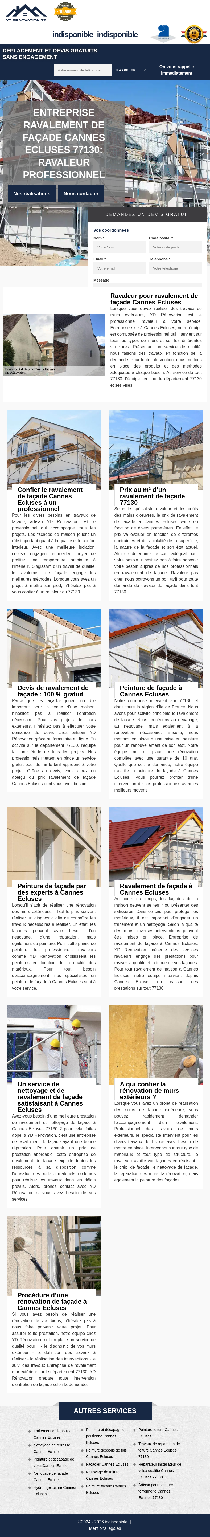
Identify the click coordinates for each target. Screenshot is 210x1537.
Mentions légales (105, 1528)
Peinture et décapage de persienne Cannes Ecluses (106, 1436)
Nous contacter (81, 193)
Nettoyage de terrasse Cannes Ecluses (52, 1448)
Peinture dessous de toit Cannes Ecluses (106, 1453)
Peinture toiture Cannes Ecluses (158, 1433)
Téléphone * (159, 259)
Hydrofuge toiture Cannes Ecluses (55, 1490)
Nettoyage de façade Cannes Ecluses (51, 1476)
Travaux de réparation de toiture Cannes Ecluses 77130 (159, 1450)
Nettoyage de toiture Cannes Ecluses (103, 1475)
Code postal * (161, 238)
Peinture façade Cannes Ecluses (106, 1489)
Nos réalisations (31, 193)
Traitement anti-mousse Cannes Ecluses (53, 1434)
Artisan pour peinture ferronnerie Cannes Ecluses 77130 (155, 1491)
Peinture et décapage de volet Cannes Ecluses (54, 1462)
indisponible (72, 34)
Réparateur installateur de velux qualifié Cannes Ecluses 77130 (159, 1470)
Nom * (98, 238)
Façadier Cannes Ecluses (107, 1464)
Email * (99, 259)
